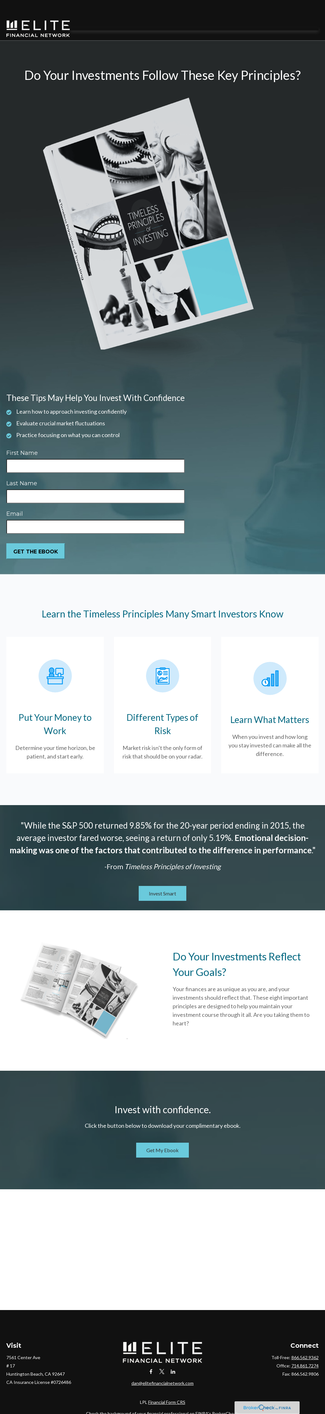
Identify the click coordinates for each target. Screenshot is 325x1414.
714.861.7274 (305, 1348)
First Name (22, 435)
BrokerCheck (225, 1396)
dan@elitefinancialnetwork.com (162, 1365)
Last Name (21, 466)
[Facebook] (151, 1354)
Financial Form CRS (166, 1384)
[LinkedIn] (173, 1354)
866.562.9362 (305, 1340)
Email (14, 496)
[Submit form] (35, 534)
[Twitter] (162, 1354)
